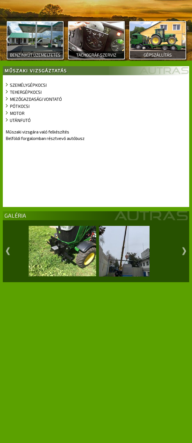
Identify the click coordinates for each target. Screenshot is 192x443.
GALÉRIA (15, 215)
